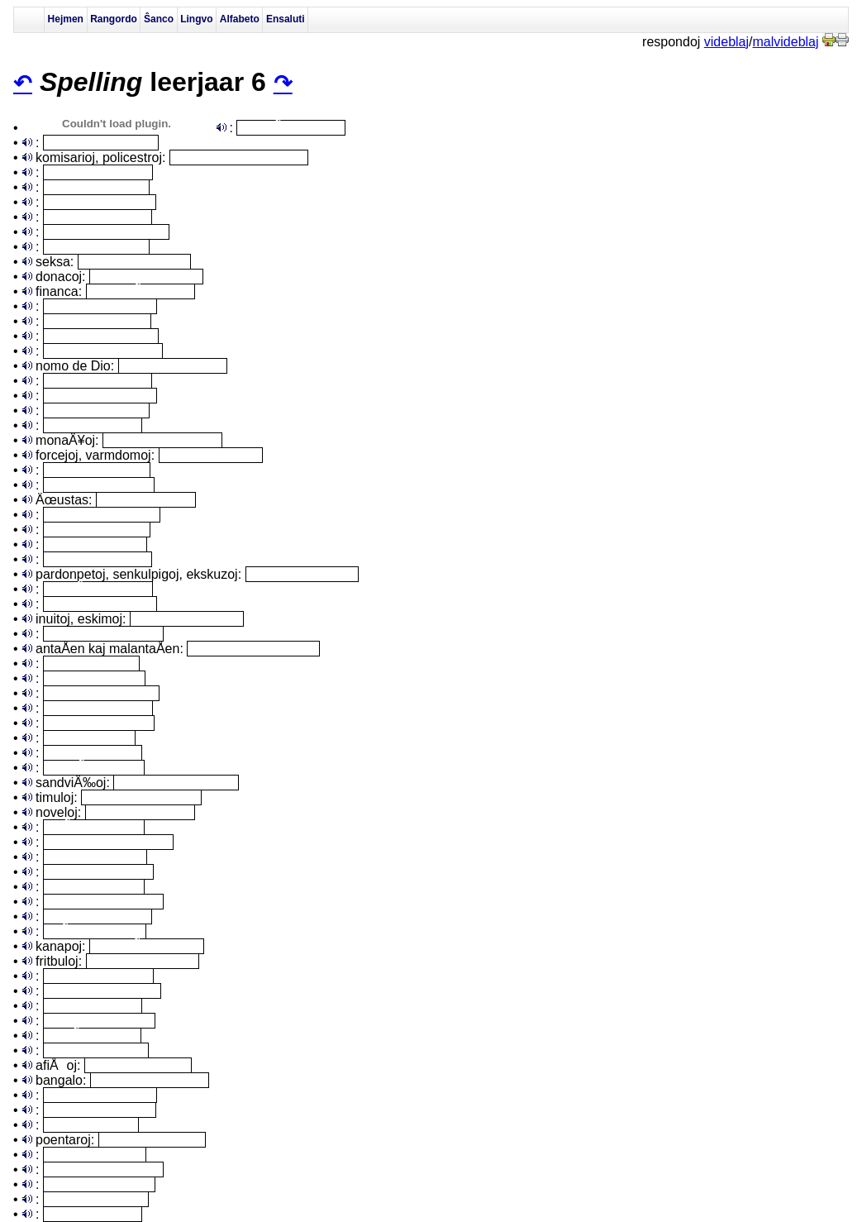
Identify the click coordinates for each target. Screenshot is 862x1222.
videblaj (726, 42)
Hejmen (65, 19)
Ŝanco (159, 19)
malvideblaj (786, 42)
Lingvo (196, 19)
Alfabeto (240, 19)
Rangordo (113, 19)
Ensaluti (285, 19)
